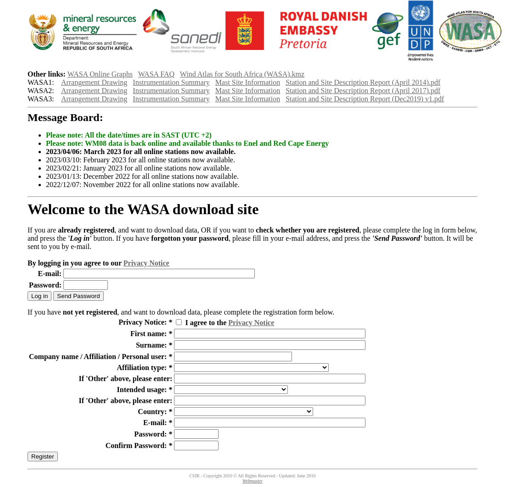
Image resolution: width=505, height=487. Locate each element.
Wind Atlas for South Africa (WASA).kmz (242, 74)
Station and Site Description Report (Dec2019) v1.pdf (365, 99)
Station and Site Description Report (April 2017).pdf (363, 90)
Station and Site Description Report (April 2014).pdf (363, 82)
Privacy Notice (146, 263)
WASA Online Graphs (100, 74)
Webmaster (252, 480)
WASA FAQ (156, 74)
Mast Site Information (247, 82)
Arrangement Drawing (94, 82)
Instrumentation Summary (171, 82)
